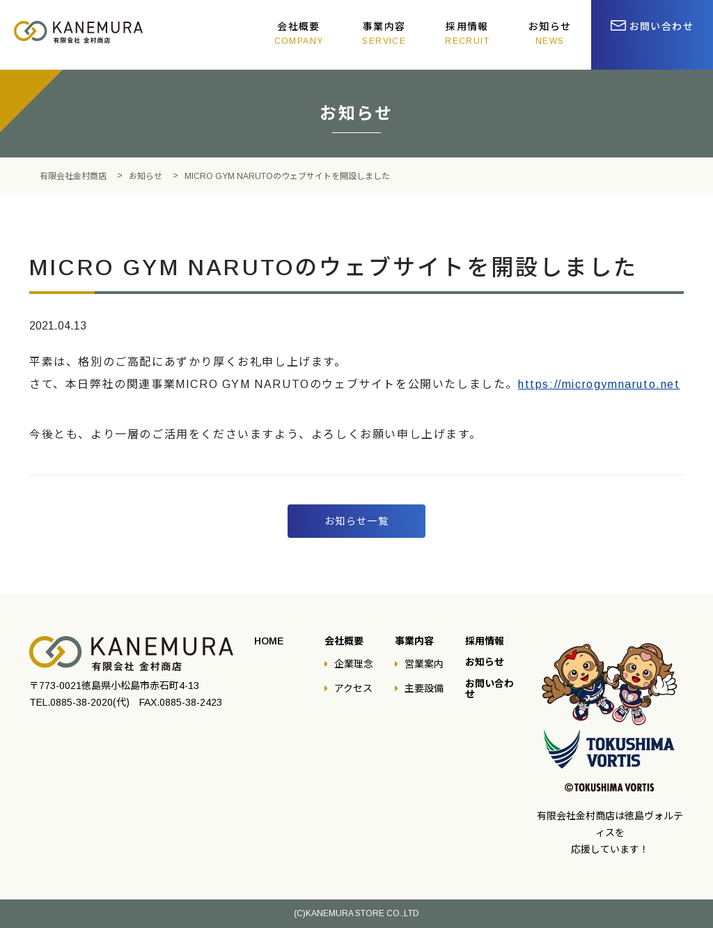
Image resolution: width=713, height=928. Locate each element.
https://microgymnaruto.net (599, 384)
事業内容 (384, 33)
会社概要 (299, 33)
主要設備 (424, 688)
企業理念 (353, 664)
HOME (268, 641)
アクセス (353, 688)
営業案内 (424, 664)
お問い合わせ (661, 26)
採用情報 (467, 33)
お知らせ (550, 33)
